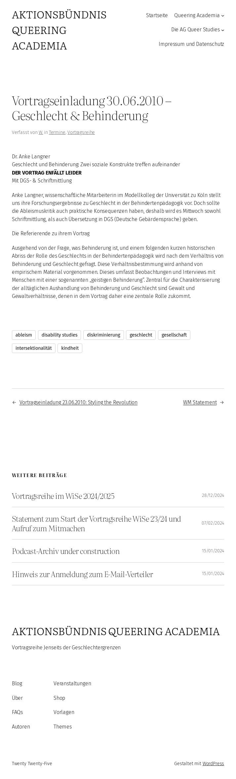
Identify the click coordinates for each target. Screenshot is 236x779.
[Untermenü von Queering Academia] (222, 15)
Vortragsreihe (81, 132)
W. (41, 132)
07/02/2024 (213, 523)
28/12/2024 (213, 495)
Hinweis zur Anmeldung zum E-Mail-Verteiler (82, 573)
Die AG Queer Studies (195, 29)
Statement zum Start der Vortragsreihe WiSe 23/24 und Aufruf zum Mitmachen (96, 523)
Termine (57, 132)
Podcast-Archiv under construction (66, 550)
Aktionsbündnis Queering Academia (59, 29)
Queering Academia (196, 15)
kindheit (70, 348)
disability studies (60, 335)
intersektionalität (34, 348)
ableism (24, 335)
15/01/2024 (213, 551)
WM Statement (199, 402)
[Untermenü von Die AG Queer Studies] (222, 29)
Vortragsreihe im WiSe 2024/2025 (63, 495)
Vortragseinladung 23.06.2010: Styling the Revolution (79, 402)
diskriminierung (103, 335)
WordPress (213, 763)
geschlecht (141, 335)
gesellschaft (174, 335)
